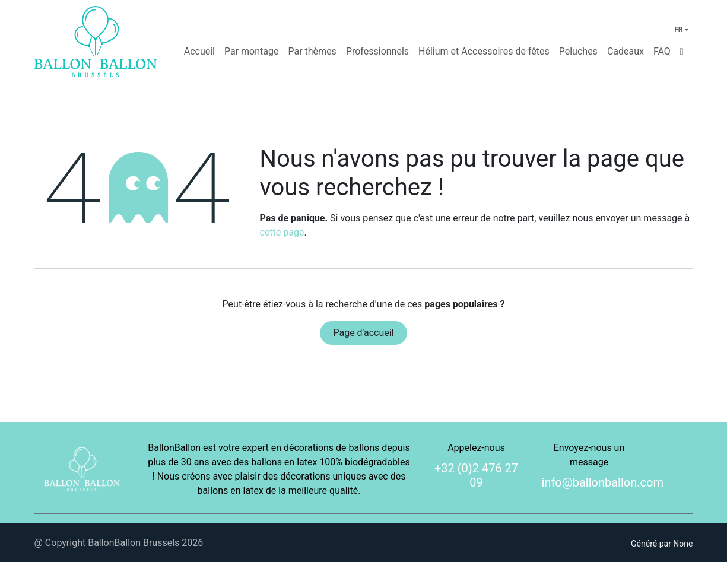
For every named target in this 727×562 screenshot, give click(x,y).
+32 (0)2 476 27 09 (476, 475)
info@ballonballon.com (603, 482)
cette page (282, 232)
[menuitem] (199, 51)
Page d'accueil (363, 332)
